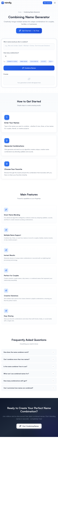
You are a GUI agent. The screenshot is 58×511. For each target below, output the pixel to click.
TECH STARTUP (34, 61)
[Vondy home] (6, 3)
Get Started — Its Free (29, 31)
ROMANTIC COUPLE (12, 61)
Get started (47, 2)
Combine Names (29, 68)
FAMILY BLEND (23, 61)
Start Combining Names (29, 426)
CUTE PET (43, 61)
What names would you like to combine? (16, 42)
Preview (6, 74)
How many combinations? (11, 53)
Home (19, 12)
